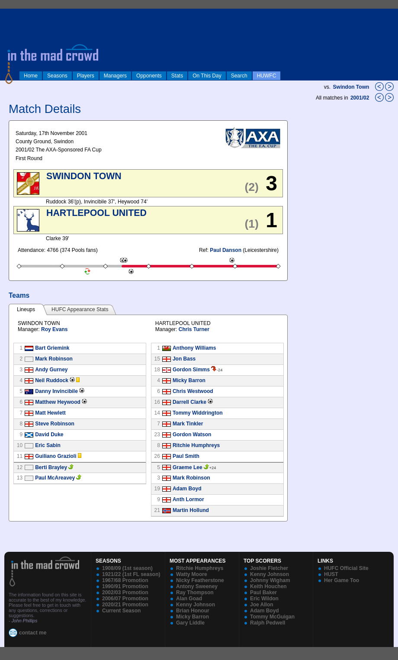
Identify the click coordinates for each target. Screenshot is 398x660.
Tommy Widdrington (198, 413)
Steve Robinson (54, 424)
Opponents (149, 76)
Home (31, 76)
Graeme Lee (187, 467)
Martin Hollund (191, 510)
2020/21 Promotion (125, 605)
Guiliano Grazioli (55, 456)
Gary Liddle (190, 623)
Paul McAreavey (55, 478)
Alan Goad (189, 599)
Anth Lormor (188, 499)
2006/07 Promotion (125, 599)
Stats (177, 76)
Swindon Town (351, 87)
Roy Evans (54, 329)
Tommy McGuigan (272, 617)
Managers (115, 76)
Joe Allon (261, 605)
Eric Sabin (48, 445)
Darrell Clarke (189, 402)
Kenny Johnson (195, 605)
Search (239, 76)
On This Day (207, 76)
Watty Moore (191, 574)
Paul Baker (263, 592)
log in (9, 14)
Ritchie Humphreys (196, 445)
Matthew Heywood (57, 402)
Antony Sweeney (197, 586)
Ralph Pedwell (267, 623)
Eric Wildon (264, 599)
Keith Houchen (268, 586)
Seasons (57, 76)
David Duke (49, 434)
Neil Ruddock (51, 380)
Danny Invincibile (56, 391)
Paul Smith (186, 456)
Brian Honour (192, 611)
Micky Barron (189, 380)
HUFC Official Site (346, 568)
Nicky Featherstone (200, 580)
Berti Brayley (51, 467)
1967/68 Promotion (125, 580)
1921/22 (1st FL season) (131, 574)
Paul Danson (225, 250)
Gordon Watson (192, 434)
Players (85, 76)
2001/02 (360, 98)
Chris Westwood (193, 391)
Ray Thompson (195, 592)
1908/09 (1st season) (127, 568)
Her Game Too (341, 580)
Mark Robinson (54, 359)
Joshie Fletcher (269, 568)
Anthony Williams (194, 348)
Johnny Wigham (270, 580)
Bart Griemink (52, 348)
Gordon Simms (191, 370)
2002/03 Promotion (125, 592)
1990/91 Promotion (125, 586)
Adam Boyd (187, 489)
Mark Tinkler (188, 424)
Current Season (121, 611)
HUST (331, 574)
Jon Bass (184, 359)
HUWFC (266, 76)
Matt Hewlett (50, 413)
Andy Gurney (51, 370)
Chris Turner (194, 329)
